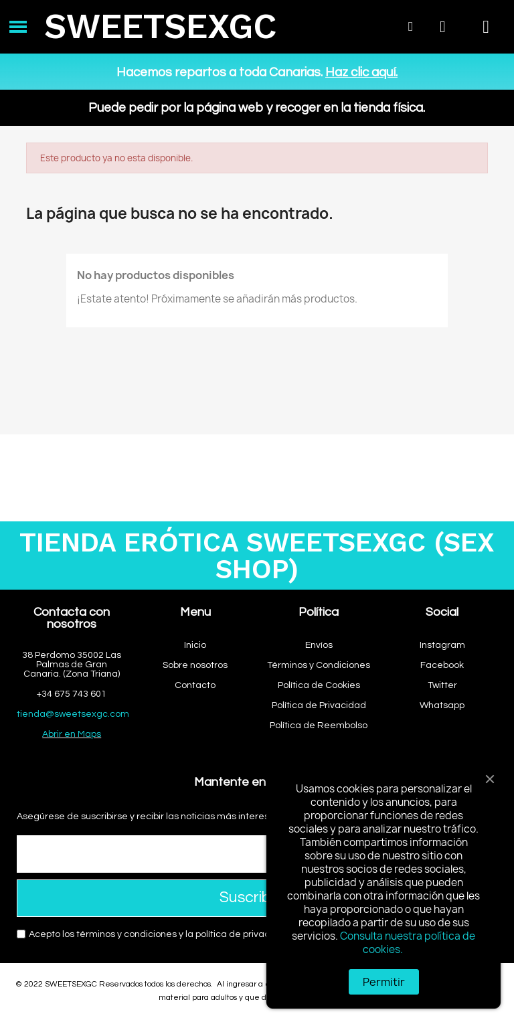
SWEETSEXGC (160, 26)
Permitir (384, 981)
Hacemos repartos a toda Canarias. (257, 72)
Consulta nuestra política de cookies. (407, 942)
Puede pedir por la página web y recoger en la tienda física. (256, 107)
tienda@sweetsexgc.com (73, 714)
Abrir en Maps (71, 734)
